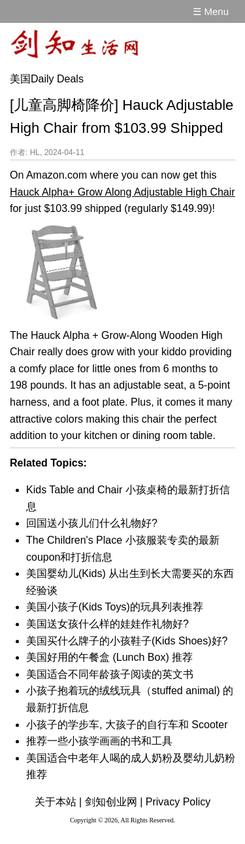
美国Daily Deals (47, 78)
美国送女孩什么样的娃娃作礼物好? (107, 623)
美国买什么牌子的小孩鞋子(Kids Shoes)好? (127, 640)
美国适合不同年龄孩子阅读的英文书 (109, 674)
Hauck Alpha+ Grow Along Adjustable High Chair (122, 192)
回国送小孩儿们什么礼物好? (91, 523)
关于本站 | (58, 801)
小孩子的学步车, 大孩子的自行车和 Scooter (126, 724)
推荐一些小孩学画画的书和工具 (99, 741)
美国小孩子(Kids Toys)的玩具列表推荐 (114, 606)
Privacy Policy (178, 801)
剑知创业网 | (114, 801)
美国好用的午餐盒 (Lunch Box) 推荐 (109, 657)
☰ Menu (211, 11)
